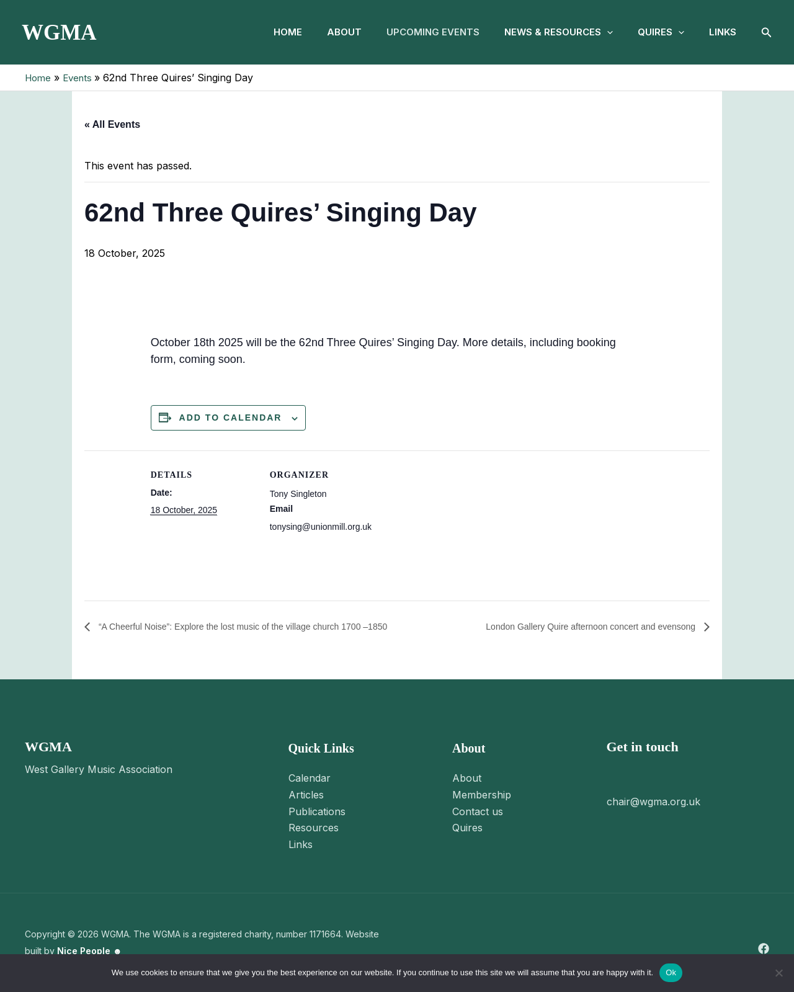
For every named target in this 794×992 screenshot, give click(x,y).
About (322, 32)
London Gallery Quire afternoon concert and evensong (577, 627)
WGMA (59, 32)
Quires (653, 32)
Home (260, 32)
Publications (317, 811)
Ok (671, 972)
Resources (313, 827)
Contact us (477, 811)
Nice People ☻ (89, 950)
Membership (481, 795)
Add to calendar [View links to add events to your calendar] (230, 418)
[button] (594, 32)
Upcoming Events (415, 32)
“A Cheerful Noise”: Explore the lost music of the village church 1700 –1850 (262, 627)
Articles (306, 795)
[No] (778, 973)
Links (720, 32)
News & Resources (546, 32)
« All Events (112, 124)
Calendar (309, 778)
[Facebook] (763, 948)
